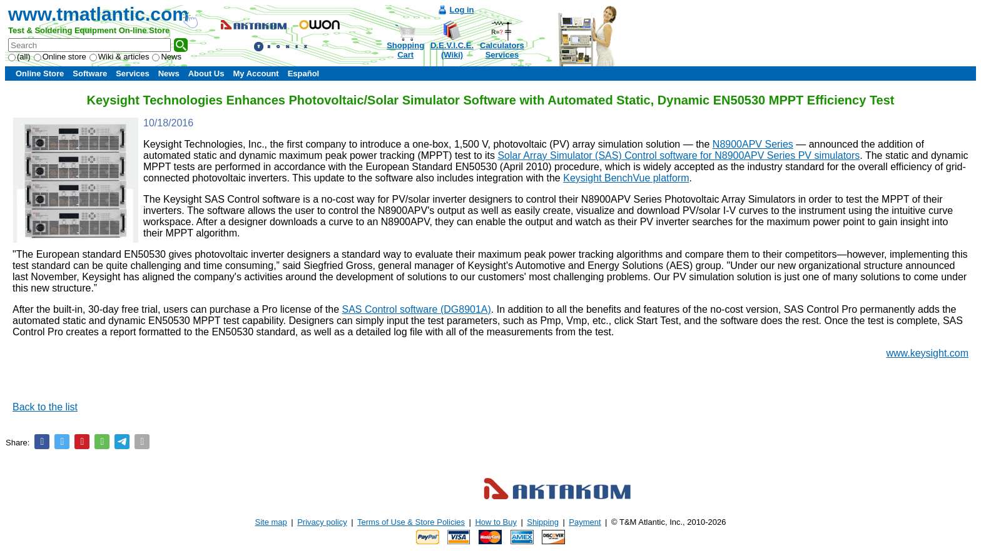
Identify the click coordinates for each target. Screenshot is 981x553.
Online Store (40, 73)
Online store (60, 56)
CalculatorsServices (502, 50)
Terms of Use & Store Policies (411, 522)
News (166, 56)
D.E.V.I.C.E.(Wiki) (452, 50)
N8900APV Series (753, 144)
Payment (585, 522)
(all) (19, 56)
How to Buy (495, 522)
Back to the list (45, 407)
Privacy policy (322, 522)
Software (90, 73)
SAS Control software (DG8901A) (416, 309)
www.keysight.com (927, 353)
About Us (206, 73)
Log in (462, 9)
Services (133, 73)
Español (304, 73)
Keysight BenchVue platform (626, 178)
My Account (255, 73)
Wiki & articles (119, 56)
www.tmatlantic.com (98, 14)
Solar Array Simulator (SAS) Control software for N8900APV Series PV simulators (678, 155)
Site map (271, 522)
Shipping (543, 522)
